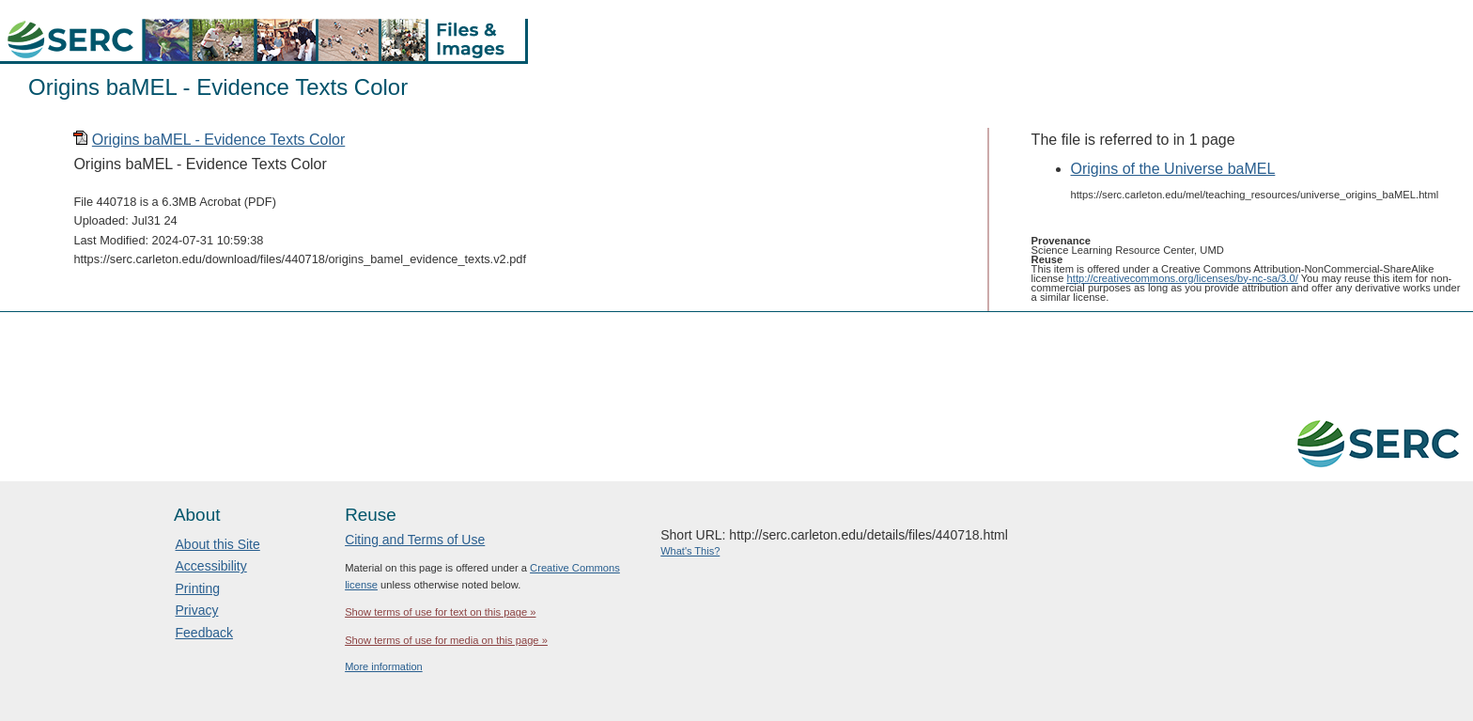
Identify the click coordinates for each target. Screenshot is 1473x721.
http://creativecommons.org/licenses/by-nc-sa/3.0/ (1182, 278)
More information (384, 666)
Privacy (197, 610)
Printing (198, 588)
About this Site (218, 544)
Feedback (204, 632)
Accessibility (211, 565)
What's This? (690, 550)
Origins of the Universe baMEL (1173, 169)
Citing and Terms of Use (415, 539)
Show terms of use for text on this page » (440, 612)
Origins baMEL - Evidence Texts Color (218, 140)
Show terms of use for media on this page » (446, 640)
